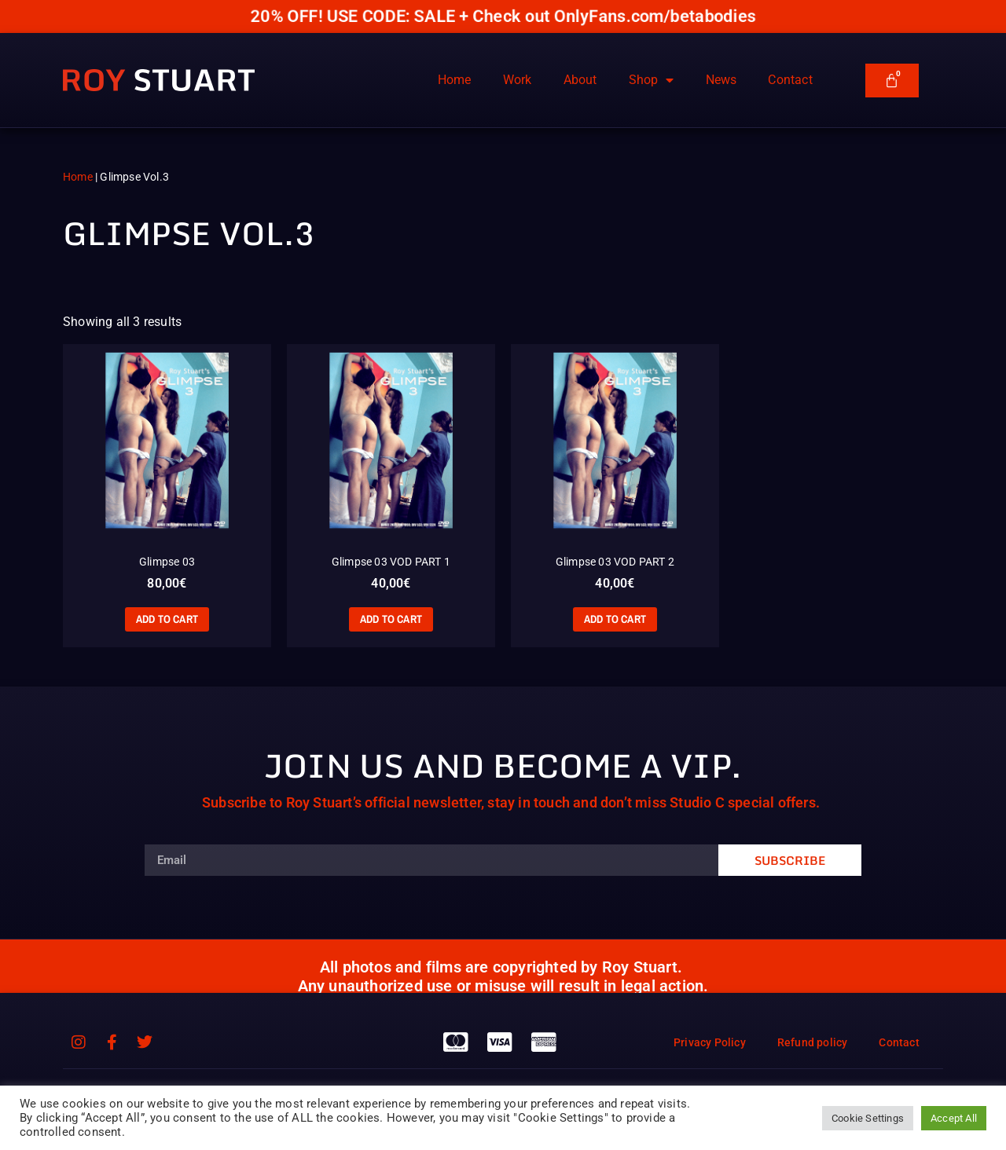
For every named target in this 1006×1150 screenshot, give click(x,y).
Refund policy (812, 1042)
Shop (651, 80)
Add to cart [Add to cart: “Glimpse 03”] (167, 619)
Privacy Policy (710, 1042)
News (721, 79)
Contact (790, 79)
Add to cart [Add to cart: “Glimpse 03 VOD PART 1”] (391, 619)
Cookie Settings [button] (868, 1118)
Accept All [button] (954, 1118)
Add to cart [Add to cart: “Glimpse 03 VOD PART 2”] (615, 619)
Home (455, 79)
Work (517, 79)
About (580, 79)
